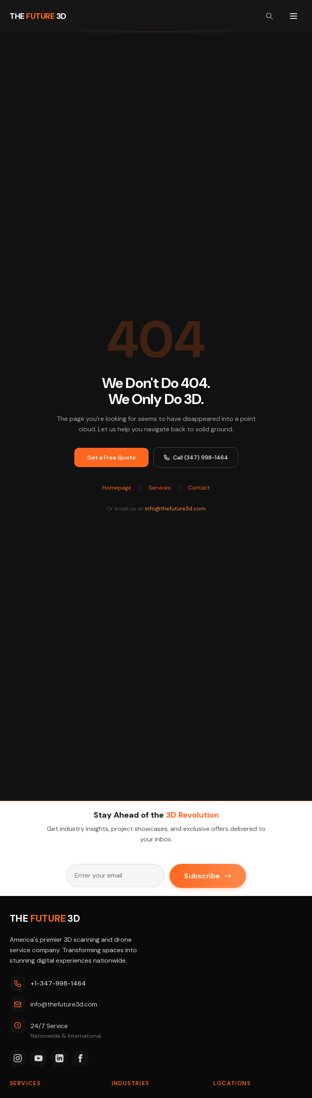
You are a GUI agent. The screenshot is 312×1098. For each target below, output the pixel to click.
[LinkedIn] (59, 1058)
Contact (199, 487)
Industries (130, 1083)
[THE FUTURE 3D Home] (38, 16)
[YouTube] (39, 1058)
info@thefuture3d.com (175, 508)
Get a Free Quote (111, 457)
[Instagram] (18, 1058)
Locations (232, 1083)
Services (160, 487)
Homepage (116, 487)
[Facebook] (80, 1058)
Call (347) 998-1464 (195, 457)
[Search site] (269, 16)
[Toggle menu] (293, 16)
